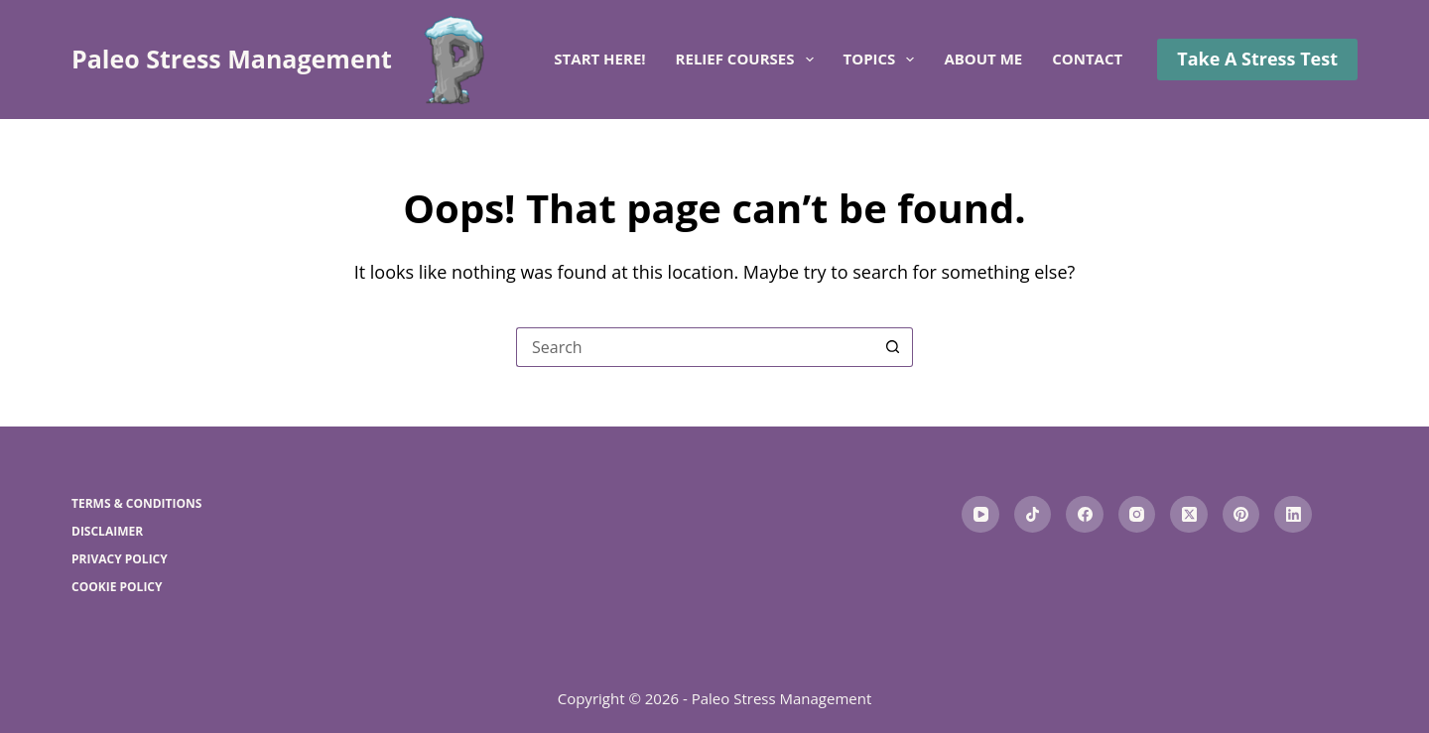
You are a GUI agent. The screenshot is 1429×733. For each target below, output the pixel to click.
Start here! (599, 58)
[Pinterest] (1241, 515)
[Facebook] (1085, 515)
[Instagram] (1137, 515)
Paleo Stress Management (231, 58)
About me (983, 58)
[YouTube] (980, 515)
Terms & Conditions (136, 504)
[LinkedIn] (1293, 515)
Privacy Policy (119, 559)
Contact (1087, 58)
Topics (883, 59)
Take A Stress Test (1257, 58)
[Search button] (893, 347)
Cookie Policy (117, 587)
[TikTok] (1033, 515)
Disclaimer (107, 532)
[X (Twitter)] (1189, 515)
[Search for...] (694, 347)
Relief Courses (749, 59)
